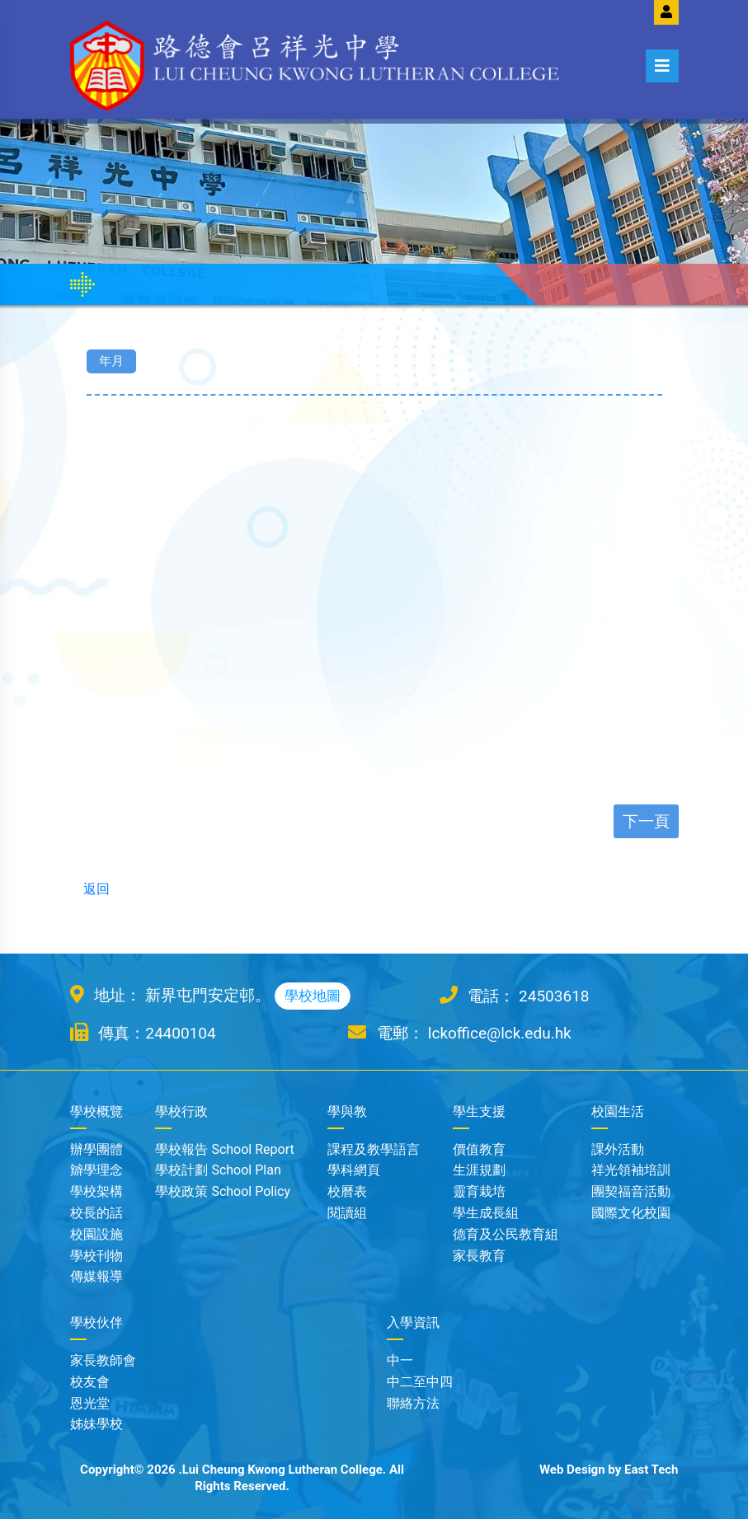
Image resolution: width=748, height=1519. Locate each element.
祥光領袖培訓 (630, 1170)
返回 (90, 889)
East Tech (651, 1469)
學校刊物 (96, 1255)
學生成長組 (486, 1213)
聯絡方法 (413, 1403)
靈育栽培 (479, 1191)
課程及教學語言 (373, 1149)
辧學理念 (96, 1170)
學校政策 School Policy (222, 1191)
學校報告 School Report (224, 1149)
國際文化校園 (630, 1213)
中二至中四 (420, 1382)
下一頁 (646, 821)
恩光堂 (90, 1403)
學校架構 (96, 1191)
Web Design (572, 1469)
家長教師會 (103, 1360)
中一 (400, 1360)
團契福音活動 (630, 1191)
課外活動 (617, 1149)
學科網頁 (353, 1170)
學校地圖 (313, 995)
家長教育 (479, 1255)
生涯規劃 (479, 1170)
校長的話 (96, 1213)
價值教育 (479, 1149)
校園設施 (96, 1234)
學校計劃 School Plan (217, 1170)
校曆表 (347, 1191)
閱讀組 (347, 1213)
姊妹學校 (96, 1424)
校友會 (90, 1382)
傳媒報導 (96, 1276)
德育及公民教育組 (505, 1234)
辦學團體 (96, 1149)
